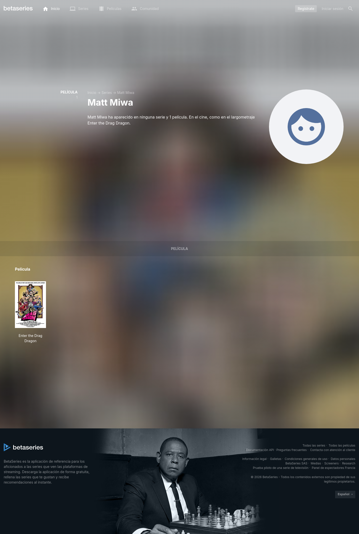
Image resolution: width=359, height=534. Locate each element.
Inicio (92, 92)
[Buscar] (350, 8)
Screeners (331, 463)
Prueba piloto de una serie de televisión (280, 468)
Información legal (254, 459)
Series (106, 92)
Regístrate (306, 8)
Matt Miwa (125, 92)
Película (179, 248)
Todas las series (314, 445)
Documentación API (260, 450)
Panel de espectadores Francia (333, 468)
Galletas (275, 459)
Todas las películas (342, 445)
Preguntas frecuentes (291, 450)
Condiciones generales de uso (306, 459)
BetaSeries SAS (296, 463)
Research (348, 463)
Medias (316, 463)
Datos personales (343, 459)
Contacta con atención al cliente (332, 450)
